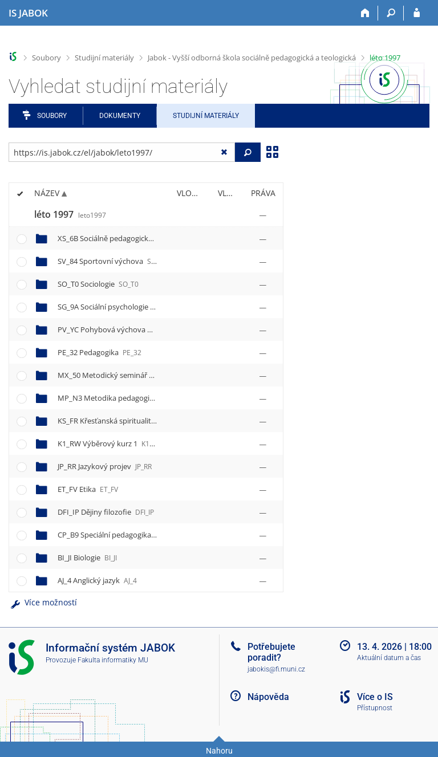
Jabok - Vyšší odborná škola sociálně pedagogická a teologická (252, 57)
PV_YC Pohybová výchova (113, 329)
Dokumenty (119, 116)
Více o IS (375, 696)
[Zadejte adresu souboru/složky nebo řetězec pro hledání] (122, 152)
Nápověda (268, 696)
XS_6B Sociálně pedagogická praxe (127, 238)
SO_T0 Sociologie (98, 284)
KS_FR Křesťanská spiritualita (117, 421)
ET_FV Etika (88, 489)
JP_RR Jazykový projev (105, 466)
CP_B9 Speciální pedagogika (116, 535)
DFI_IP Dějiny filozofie (106, 512)
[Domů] (365, 13)
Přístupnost (374, 708)
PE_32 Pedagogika (99, 352)
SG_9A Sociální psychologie (115, 307)
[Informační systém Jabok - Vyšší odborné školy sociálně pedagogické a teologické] (28, 13)
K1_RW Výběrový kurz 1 (110, 443)
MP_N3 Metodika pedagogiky (121, 398)
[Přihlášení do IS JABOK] (416, 13)
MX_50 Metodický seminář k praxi (127, 375)
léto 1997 (385, 57)
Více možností (43, 602)
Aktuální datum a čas (389, 658)
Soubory (46, 57)
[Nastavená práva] (263, 215)
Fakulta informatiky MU (113, 660)
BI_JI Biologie (87, 557)
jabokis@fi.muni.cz (276, 669)
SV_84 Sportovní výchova (112, 261)
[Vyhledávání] (391, 13)
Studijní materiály (104, 57)
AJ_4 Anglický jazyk (97, 580)
